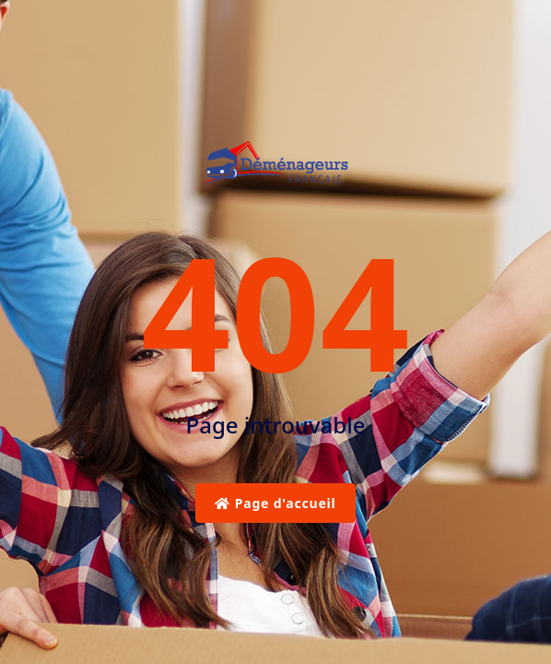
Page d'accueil (275, 503)
